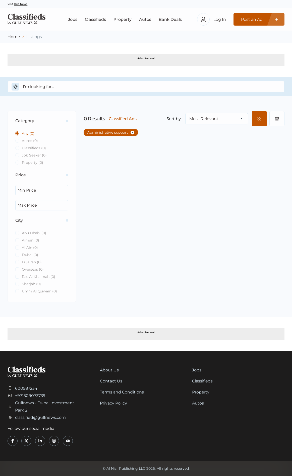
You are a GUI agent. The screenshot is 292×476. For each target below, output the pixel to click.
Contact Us (111, 381)
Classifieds (95, 19)
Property (122, 19)
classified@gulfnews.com (40, 417)
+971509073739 (30, 395)
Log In (219, 19)
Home (14, 36)
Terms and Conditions (122, 392)
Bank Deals (170, 19)
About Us (109, 370)
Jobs (72, 19)
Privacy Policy (113, 403)
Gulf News (20, 4)
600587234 (26, 388)
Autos (145, 19)
